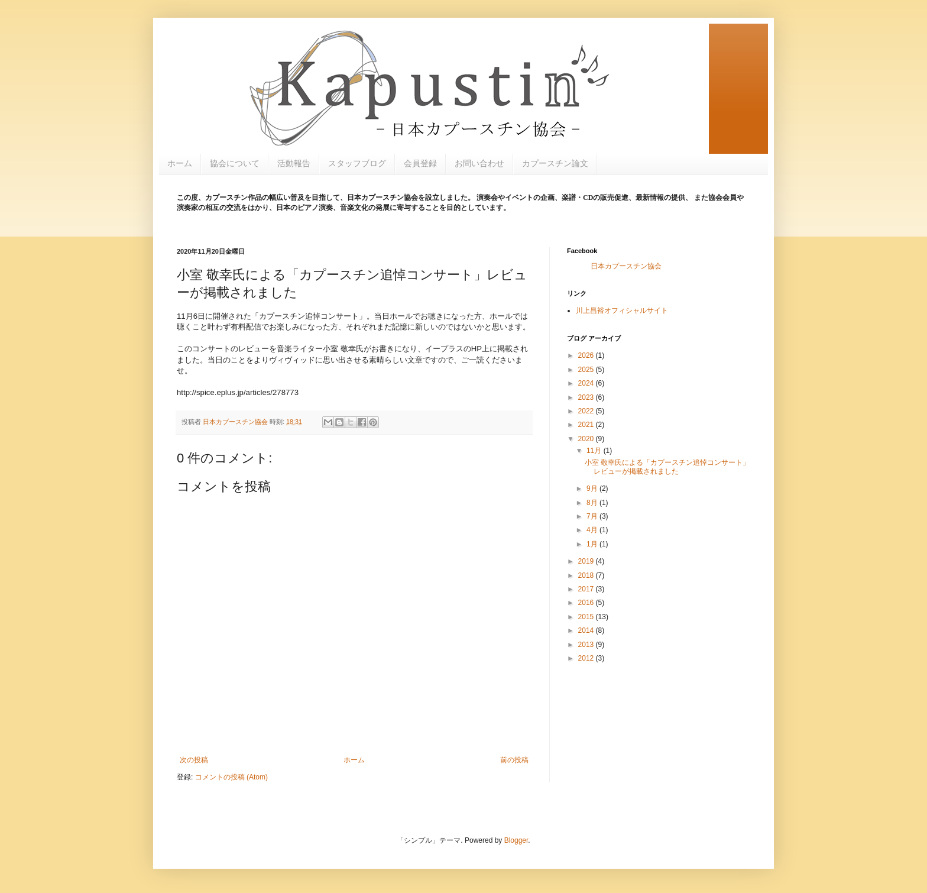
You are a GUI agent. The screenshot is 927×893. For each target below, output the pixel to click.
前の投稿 (514, 760)
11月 (595, 450)
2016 (587, 602)
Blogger (516, 840)
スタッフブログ (357, 163)
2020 (587, 439)
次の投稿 (194, 760)
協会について (235, 163)
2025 (587, 369)
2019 (587, 561)
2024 (587, 383)
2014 (587, 630)
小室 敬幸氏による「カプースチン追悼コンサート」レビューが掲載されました (667, 466)
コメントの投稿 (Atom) (231, 777)
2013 (587, 644)
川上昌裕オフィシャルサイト (622, 310)
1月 (592, 544)
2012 (587, 658)
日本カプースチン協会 (626, 266)
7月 (592, 516)
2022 (587, 411)
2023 (587, 397)
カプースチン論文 (555, 163)
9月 (592, 488)
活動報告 (293, 163)
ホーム (179, 163)
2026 (587, 355)
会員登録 (420, 163)
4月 (592, 530)
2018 (587, 575)
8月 (592, 503)
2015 (587, 617)
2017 (587, 589)
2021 (587, 424)
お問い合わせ (479, 163)
